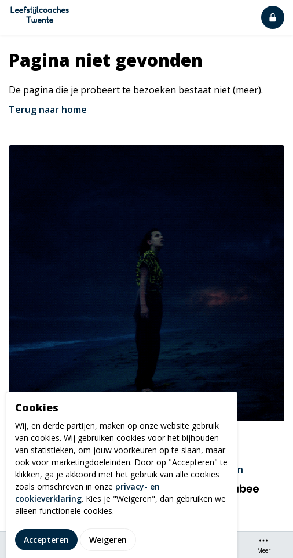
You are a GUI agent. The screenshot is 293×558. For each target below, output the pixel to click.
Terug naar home (48, 109)
